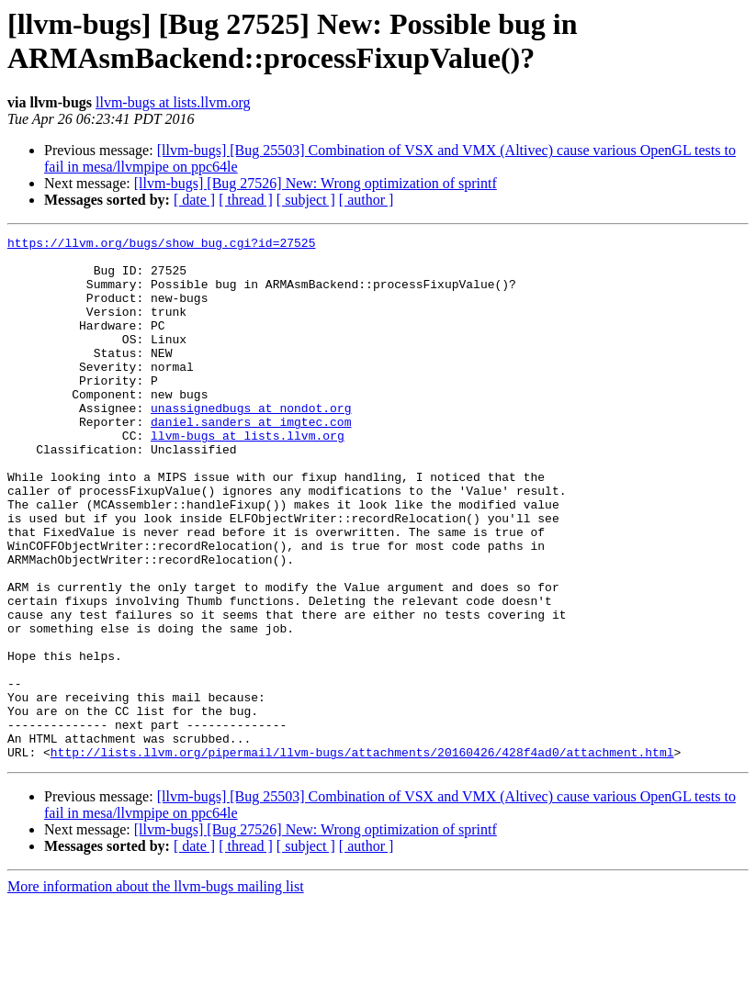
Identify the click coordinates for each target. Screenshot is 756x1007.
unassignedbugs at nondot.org (251, 443)
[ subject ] (305, 199)
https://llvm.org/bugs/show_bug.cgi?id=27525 (161, 245)
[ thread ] (246, 199)
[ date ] (194, 199)
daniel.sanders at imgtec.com (251, 460)
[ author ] (366, 199)
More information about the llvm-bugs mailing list (155, 991)
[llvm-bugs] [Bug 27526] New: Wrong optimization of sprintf (315, 183)
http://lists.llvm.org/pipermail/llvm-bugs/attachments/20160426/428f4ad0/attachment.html (362, 856)
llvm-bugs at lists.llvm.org (173, 102)
